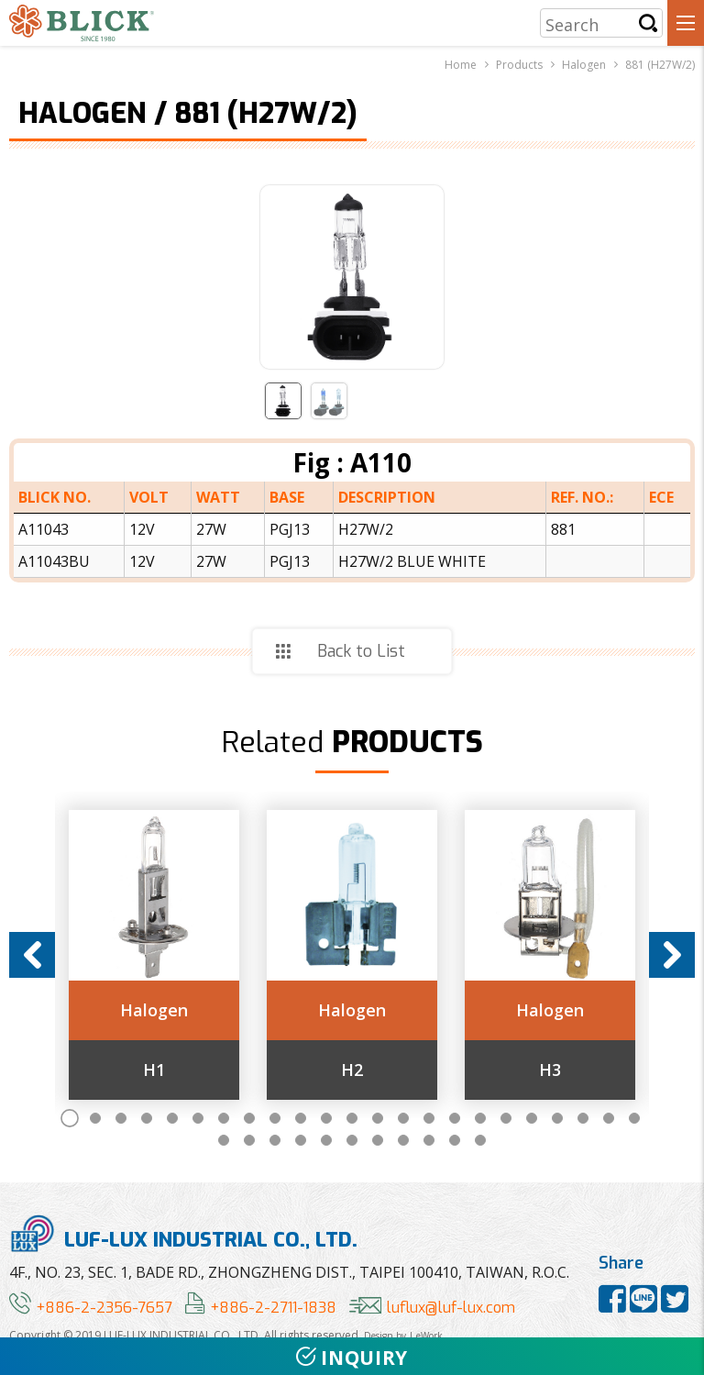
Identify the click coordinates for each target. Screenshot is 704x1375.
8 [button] (249, 1118)
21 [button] (583, 1118)
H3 (550, 1070)
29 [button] (352, 1140)
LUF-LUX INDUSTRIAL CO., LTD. (183, 1233)
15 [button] (429, 1118)
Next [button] (672, 955)
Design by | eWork (403, 1335)
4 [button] (146, 1118)
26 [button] (275, 1140)
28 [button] (326, 1140)
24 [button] (223, 1140)
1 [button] (69, 1118)
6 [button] (198, 1118)
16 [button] (454, 1118)
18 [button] (506, 1118)
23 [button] (634, 1118)
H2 (352, 1070)
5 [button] (172, 1118)
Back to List (361, 651)
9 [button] (275, 1118)
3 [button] (121, 1118)
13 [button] (377, 1118)
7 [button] (223, 1118)
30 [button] (377, 1140)
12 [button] (352, 1118)
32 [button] (429, 1140)
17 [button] (480, 1118)
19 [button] (531, 1118)
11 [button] (326, 1118)
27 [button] (300, 1140)
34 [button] (480, 1140)
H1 (154, 1070)
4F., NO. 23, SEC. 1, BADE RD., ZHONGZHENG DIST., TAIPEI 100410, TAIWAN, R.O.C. (289, 1272)
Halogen (154, 1011)
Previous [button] (32, 955)
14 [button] (403, 1118)
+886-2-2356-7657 (90, 1307)
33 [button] (454, 1140)
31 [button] (403, 1140)
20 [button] (557, 1118)
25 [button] (249, 1140)
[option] (154, 955)
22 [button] (608, 1118)
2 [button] (95, 1118)
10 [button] (300, 1118)
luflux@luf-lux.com (432, 1307)
